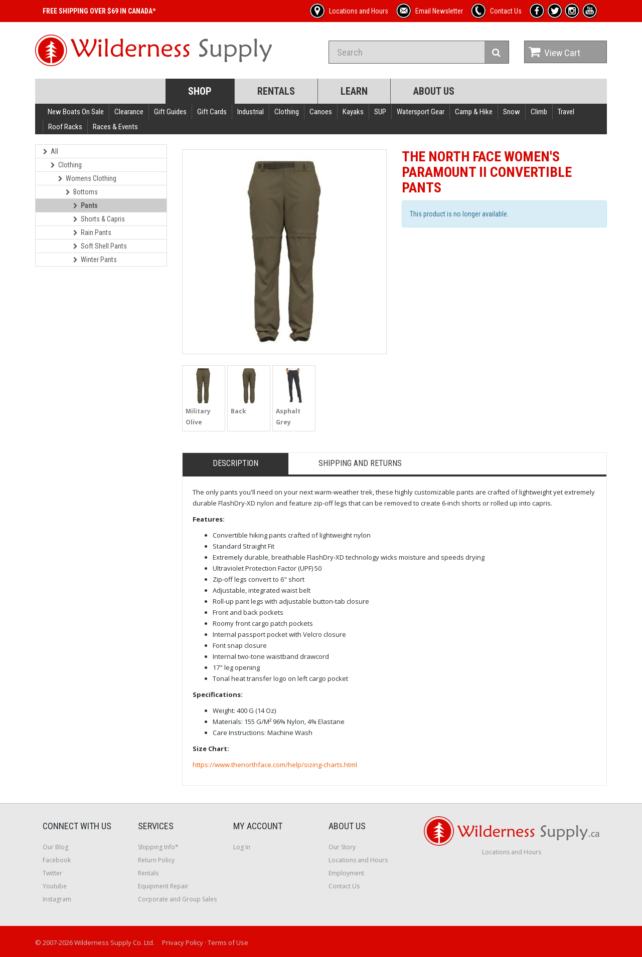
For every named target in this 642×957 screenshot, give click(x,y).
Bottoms (82, 192)
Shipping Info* (158, 847)
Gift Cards (212, 111)
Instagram (57, 899)
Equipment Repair (163, 886)
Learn (354, 91)
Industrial (250, 111)
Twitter (52, 873)
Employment (346, 873)
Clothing (286, 111)
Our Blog (55, 847)
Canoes (320, 111)
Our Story (342, 847)
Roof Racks (65, 126)
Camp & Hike (474, 111)
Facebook (57, 860)
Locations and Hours (358, 860)
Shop (200, 91)
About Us (433, 91)
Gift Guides (170, 111)
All (50, 151)
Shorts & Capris (99, 219)
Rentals (276, 91)
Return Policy (156, 860)
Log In (241, 847)
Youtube (55, 886)
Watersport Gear (420, 111)
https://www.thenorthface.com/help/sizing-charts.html (275, 764)
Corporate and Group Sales (177, 899)
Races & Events (115, 126)
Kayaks (353, 111)
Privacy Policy (182, 942)
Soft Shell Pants (100, 246)
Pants (85, 205)
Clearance (128, 111)
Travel (566, 111)
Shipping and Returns (360, 463)
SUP (380, 111)
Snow (511, 111)
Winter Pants (95, 260)
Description (235, 463)
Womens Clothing (87, 178)
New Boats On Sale (76, 111)
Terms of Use (228, 942)
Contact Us (344, 886)
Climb (539, 111)
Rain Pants (92, 232)
